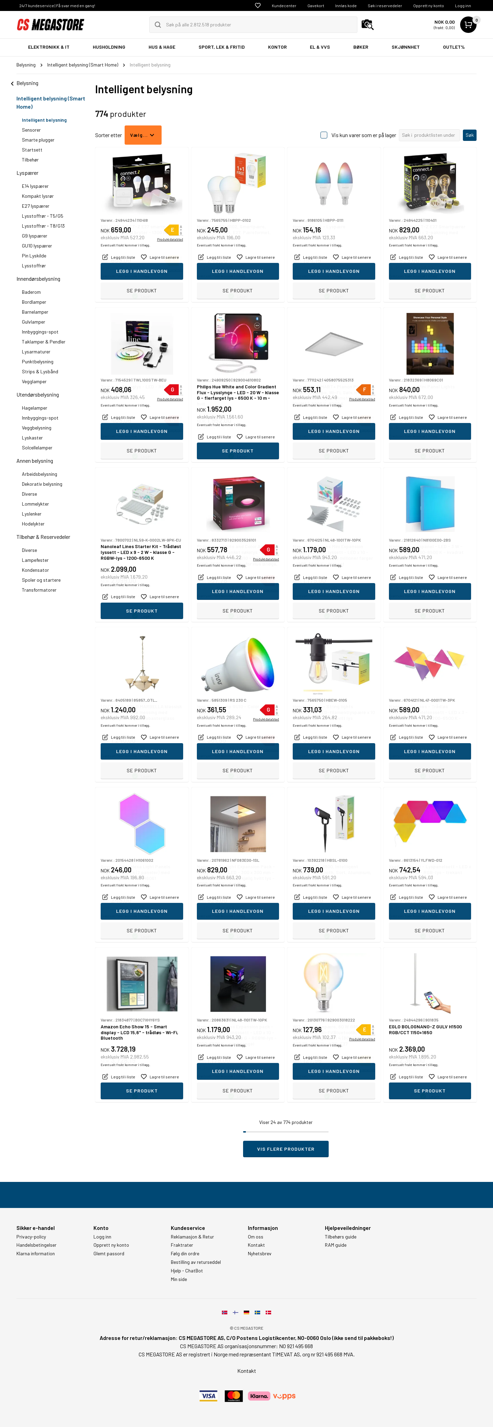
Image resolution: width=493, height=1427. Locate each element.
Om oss (255, 1236)
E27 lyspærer (35, 206)
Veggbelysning (36, 428)
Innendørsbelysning (38, 278)
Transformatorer (39, 590)
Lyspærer (27, 172)
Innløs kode (346, 5)
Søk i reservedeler (385, 5)
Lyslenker (31, 514)
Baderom (31, 292)
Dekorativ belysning (42, 484)
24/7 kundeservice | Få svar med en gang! (57, 5)
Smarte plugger (38, 140)
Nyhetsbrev (259, 1253)
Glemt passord (108, 1253)
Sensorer (31, 130)
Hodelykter (33, 524)
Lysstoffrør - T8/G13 (43, 226)
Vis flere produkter (286, 1149)
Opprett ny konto (428, 5)
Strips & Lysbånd (40, 371)
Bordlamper (34, 302)
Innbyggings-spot (40, 332)
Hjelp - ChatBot (187, 1270)
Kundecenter (284, 5)
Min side (179, 1279)
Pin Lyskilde (34, 255)
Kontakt (256, 1245)
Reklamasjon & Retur (192, 1236)
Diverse (29, 494)
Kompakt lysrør (38, 196)
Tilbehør (30, 159)
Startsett (32, 150)
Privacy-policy (31, 1236)
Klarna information (35, 1253)
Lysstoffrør (34, 265)
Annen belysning (34, 460)
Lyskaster (32, 437)
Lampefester (35, 560)
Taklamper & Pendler (43, 341)
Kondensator (35, 570)
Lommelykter (35, 504)
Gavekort (315, 5)
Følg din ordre (185, 1253)
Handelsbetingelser (36, 1245)
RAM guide (335, 1245)
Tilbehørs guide (340, 1236)
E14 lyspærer (35, 186)
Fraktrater (182, 1245)
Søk (470, 135)
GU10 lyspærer (37, 246)
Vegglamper (34, 381)
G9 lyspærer (34, 236)
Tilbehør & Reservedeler (43, 536)
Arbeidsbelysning (39, 474)
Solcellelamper (37, 447)
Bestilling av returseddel (196, 1262)
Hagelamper (34, 408)
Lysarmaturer (36, 351)
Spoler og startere (41, 580)
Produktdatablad (170, 270)
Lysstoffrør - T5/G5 (42, 216)
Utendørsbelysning (37, 394)
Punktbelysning (37, 361)
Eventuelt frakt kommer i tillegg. (125, 276)
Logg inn (463, 5)
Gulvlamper (33, 322)
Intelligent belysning (44, 120)
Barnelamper (35, 312)
